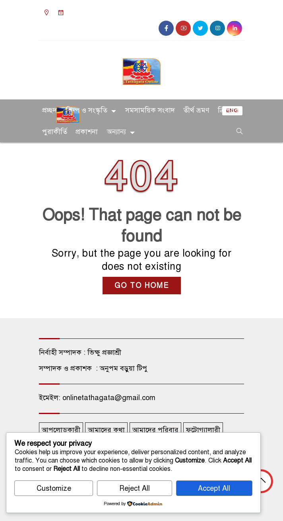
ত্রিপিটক (229, 110)
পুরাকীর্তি (54, 131)
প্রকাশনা (87, 131)
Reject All (134, 488)
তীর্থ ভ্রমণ (196, 110)
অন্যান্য (116, 131)
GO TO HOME (141, 285)
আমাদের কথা (106, 430)
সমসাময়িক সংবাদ (150, 110)
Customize (54, 488)
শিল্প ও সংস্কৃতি (86, 110)
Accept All (214, 488)
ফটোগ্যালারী (203, 430)
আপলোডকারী (61, 430)
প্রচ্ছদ (49, 110)
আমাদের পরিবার (155, 430)
